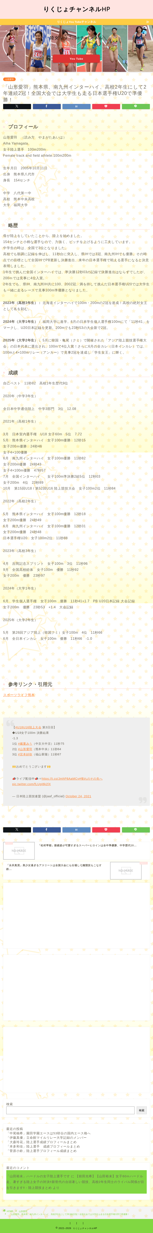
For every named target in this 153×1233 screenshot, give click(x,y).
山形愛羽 (9, 79)
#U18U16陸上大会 (28, 727)
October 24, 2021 (78, 796)
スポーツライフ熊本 (19, 695)
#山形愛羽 (25, 749)
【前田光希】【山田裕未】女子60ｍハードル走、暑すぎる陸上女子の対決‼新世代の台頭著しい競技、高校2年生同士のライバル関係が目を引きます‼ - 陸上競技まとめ (75, 1181)
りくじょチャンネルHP (76, 9)
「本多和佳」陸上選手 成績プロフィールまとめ (43, 1146)
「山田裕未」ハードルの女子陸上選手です (38, 1176)
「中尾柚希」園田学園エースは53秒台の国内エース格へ (48, 1133)
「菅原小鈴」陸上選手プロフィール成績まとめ (41, 1151)
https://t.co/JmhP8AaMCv (60, 778)
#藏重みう (25, 743)
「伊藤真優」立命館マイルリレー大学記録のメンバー (46, 1137)
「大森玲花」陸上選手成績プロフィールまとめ (41, 1142)
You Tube (76, 58)
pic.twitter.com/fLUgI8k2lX (31, 784)
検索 (9, 1104)
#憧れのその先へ (91, 778)
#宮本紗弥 (25, 754)
